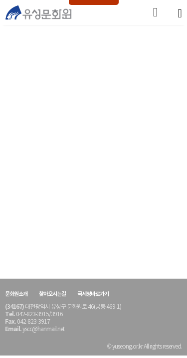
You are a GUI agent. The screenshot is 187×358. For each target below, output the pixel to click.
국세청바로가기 (93, 294)
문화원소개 (16, 294)
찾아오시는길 (52, 294)
